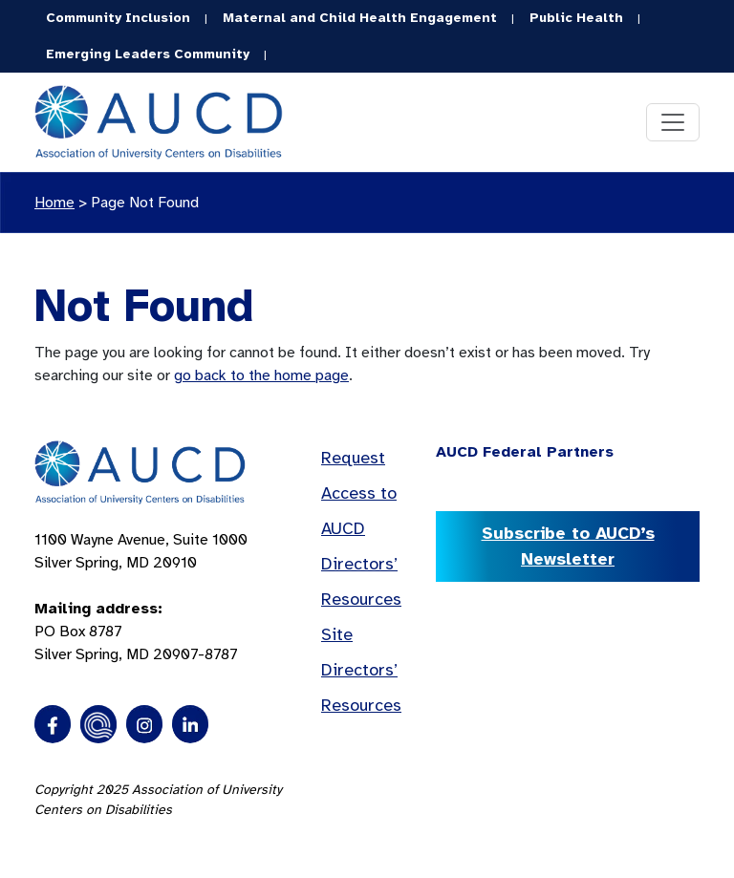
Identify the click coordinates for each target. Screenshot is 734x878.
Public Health (576, 18)
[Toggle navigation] (673, 122)
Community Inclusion (118, 18)
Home (54, 202)
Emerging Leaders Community (147, 54)
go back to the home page (261, 375)
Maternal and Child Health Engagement (360, 18)
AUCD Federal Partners (525, 451)
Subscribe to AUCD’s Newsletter (568, 546)
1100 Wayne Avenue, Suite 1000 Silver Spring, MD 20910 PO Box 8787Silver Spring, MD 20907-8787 (141, 597)
